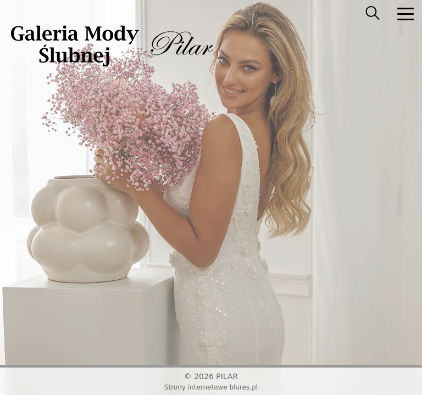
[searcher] (372, 13)
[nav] (405, 13)
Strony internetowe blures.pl (211, 387)
